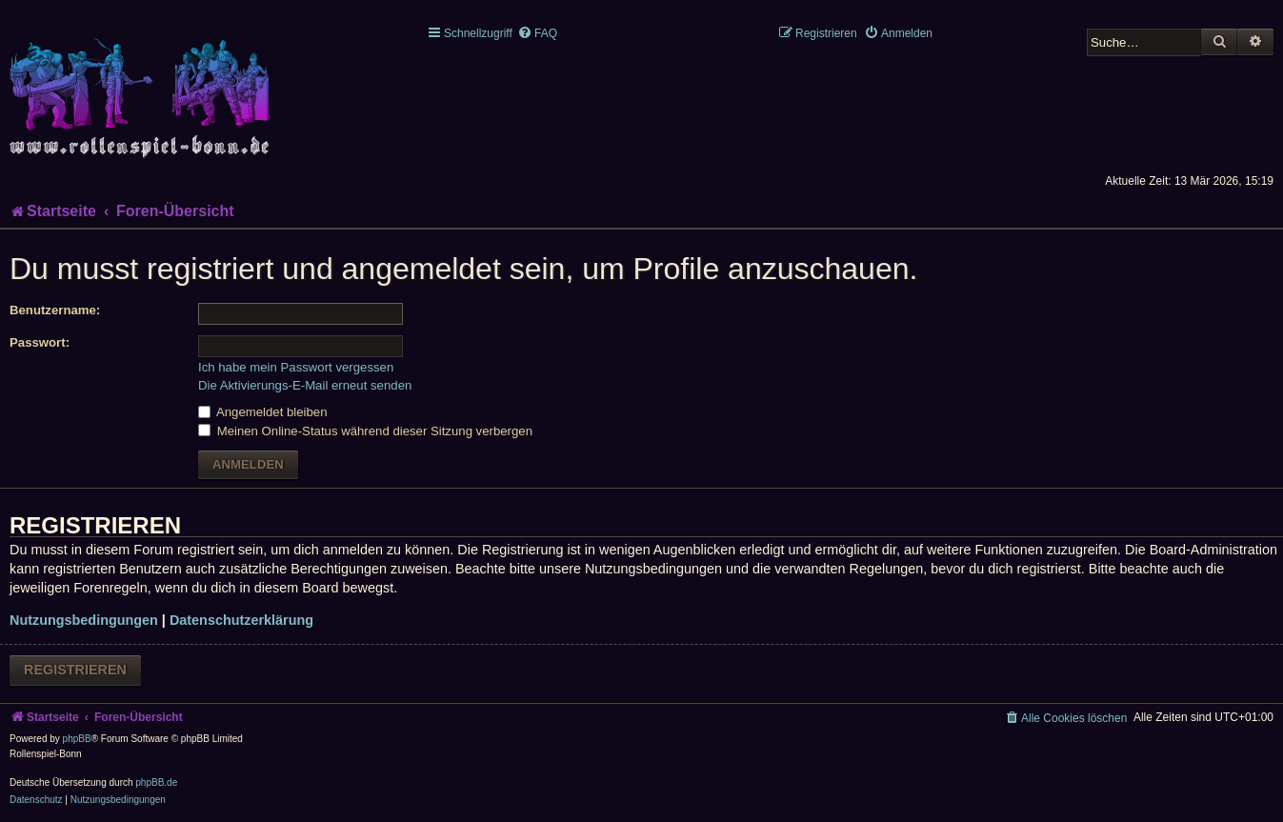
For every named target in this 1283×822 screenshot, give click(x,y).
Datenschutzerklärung (241, 620)
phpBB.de (156, 782)
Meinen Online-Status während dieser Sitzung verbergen (365, 431)
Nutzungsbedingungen (84, 620)
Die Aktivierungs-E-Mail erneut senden (304, 385)
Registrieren (75, 669)
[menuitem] (537, 33)
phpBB (77, 738)
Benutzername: (55, 310)
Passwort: (40, 342)
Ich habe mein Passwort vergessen (295, 367)
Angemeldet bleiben (263, 412)
